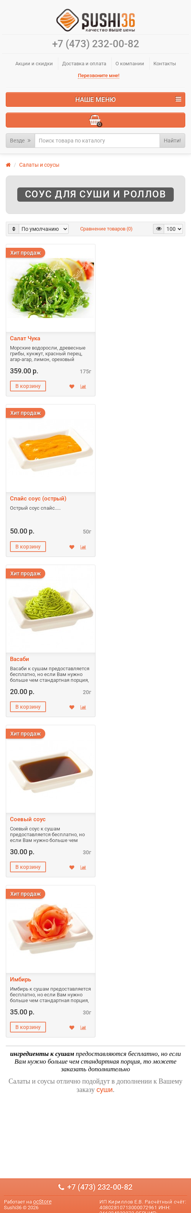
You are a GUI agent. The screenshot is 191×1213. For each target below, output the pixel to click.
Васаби (19, 659)
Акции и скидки (34, 63)
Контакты (164, 63)
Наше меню (128, 99)
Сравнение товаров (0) (106, 229)
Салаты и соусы (39, 165)
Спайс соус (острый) (38, 498)
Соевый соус (28, 819)
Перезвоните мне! (98, 75)
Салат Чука (25, 338)
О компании (129, 63)
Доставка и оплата (84, 63)
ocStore (42, 1201)
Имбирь (20, 979)
